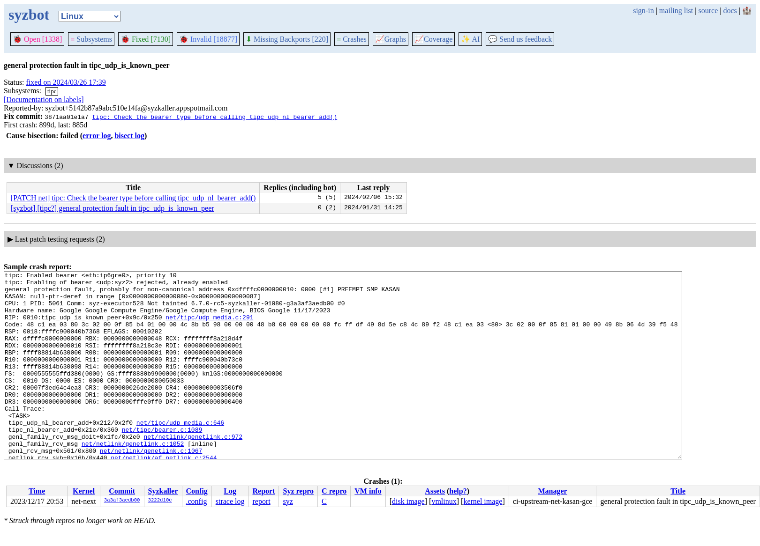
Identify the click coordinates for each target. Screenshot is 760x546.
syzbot (28, 14)
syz (288, 501)
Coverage (433, 39)
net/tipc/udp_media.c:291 (209, 327)
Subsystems (91, 39)
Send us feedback (520, 39)
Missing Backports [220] (287, 39)
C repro (334, 491)
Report (263, 491)
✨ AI (470, 39)
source (708, 11)
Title (677, 491)
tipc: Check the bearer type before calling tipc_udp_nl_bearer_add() (214, 116)
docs (730, 11)
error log (97, 136)
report (261, 501)
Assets (435, 491)
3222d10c (160, 500)
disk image (408, 501)
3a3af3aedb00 (122, 500)
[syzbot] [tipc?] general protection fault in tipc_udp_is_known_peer (112, 208)
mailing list (676, 11)
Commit (122, 491)
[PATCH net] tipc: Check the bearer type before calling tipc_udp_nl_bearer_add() (133, 198)
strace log (230, 501)
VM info (367, 491)
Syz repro (298, 491)
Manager (552, 491)
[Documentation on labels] (44, 99)
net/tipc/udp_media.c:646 (180, 453)
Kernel (84, 491)
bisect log (129, 136)
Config (197, 491)
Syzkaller (163, 491)
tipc (52, 91)
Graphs (390, 39)
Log (230, 491)
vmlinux (443, 501)
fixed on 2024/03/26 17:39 (66, 82)
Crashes (352, 39)
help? (458, 491)
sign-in (643, 11)
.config (196, 501)
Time (37, 491)
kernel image (482, 501)
